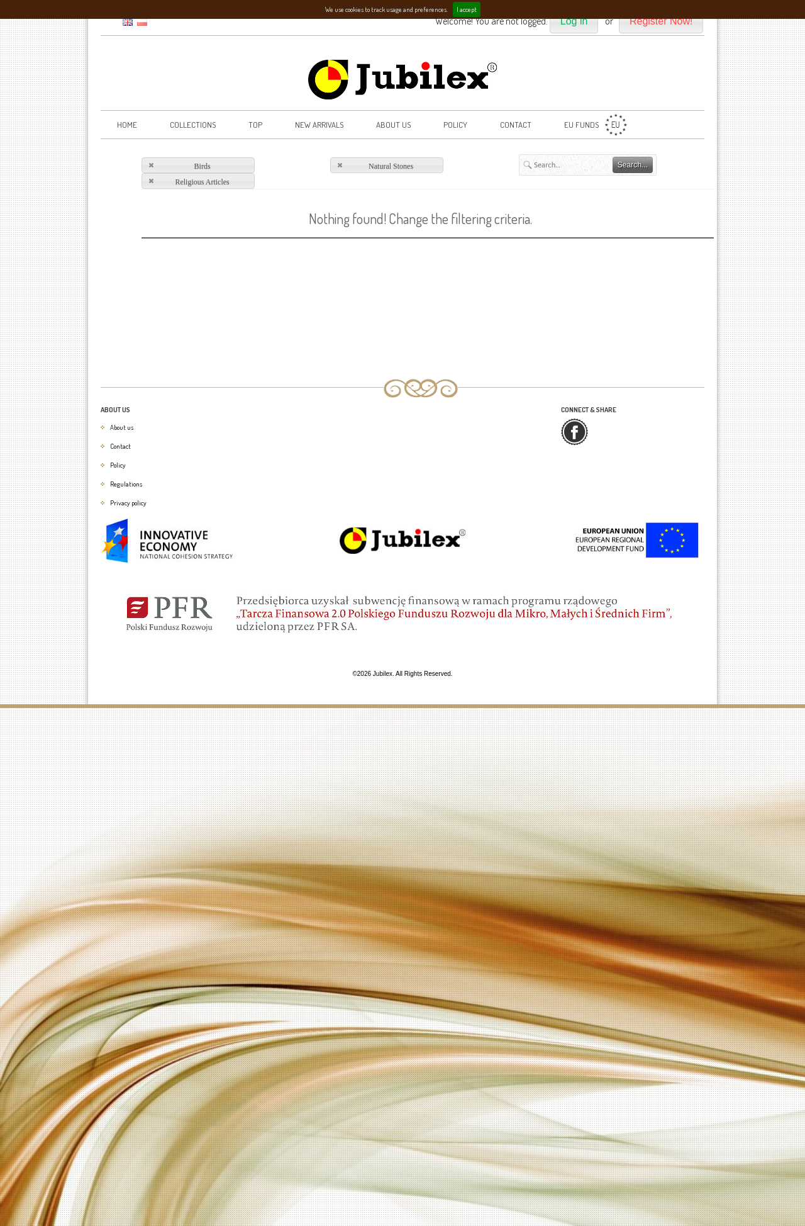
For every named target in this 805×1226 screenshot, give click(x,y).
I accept (467, 9)
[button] (574, 21)
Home (127, 125)
